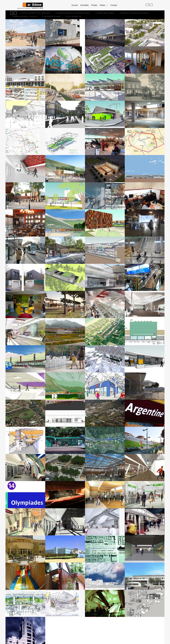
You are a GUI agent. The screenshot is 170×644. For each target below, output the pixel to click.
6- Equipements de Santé (51, 16)
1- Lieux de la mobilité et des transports (35, 13)
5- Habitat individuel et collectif (24, 16)
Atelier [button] (104, 5)
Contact (113, 5)
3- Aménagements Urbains (105, 13)
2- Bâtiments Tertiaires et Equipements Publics (72, 13)
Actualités (84, 5)
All (13, 13)
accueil (74, 5)
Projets (94, 5)
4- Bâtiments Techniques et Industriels (134, 13)
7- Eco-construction (73, 16)
